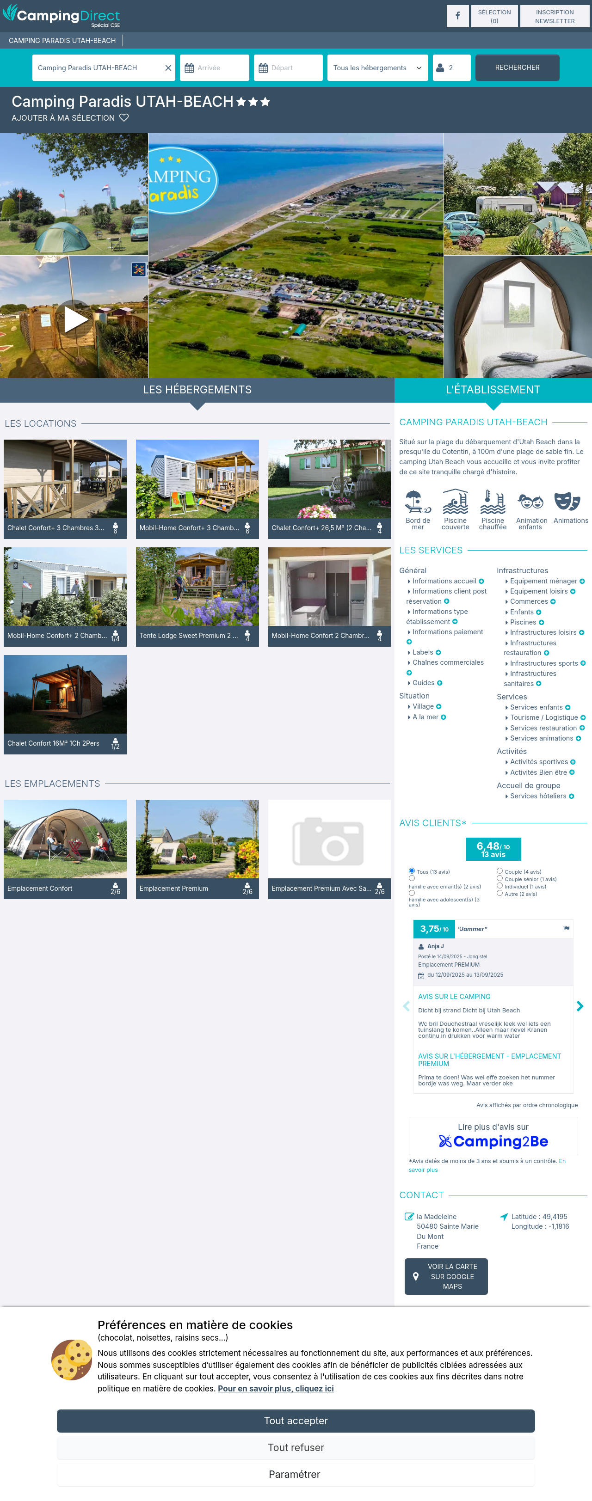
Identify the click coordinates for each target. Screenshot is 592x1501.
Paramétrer (296, 1474)
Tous (433, 872)
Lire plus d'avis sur (493, 1136)
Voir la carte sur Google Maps (444, 1276)
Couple (523, 872)
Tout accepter (296, 1421)
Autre (521, 894)
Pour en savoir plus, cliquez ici (275, 1388)
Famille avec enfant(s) (445, 886)
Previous (406, 1006)
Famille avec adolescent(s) (444, 902)
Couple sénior (531, 879)
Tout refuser (296, 1447)
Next (580, 1006)
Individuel (526, 886)
